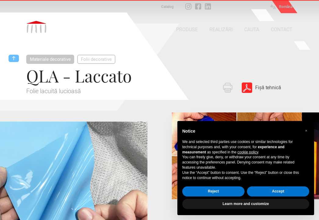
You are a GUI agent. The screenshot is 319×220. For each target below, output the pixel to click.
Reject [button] (213, 191)
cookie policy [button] (247, 152)
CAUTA (251, 29)
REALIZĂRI (221, 29)
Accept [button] (278, 191)
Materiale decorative (50, 59)
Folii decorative (96, 59)
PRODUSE (187, 29)
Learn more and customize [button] (246, 204)
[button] (306, 131)
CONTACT (281, 29)
